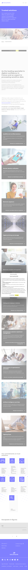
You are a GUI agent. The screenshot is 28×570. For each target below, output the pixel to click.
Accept (16, 295)
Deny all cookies (13, 274)
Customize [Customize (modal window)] (12, 295)
